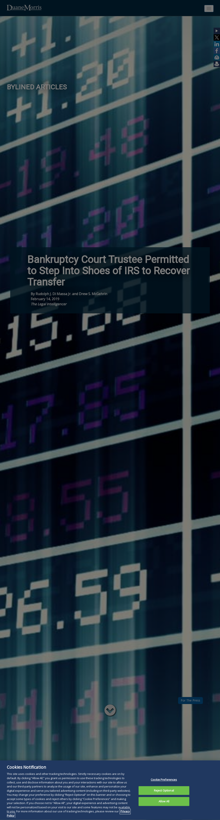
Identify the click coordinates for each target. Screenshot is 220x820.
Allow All (164, 809)
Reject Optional (164, 798)
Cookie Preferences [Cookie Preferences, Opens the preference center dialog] (164, 787)
